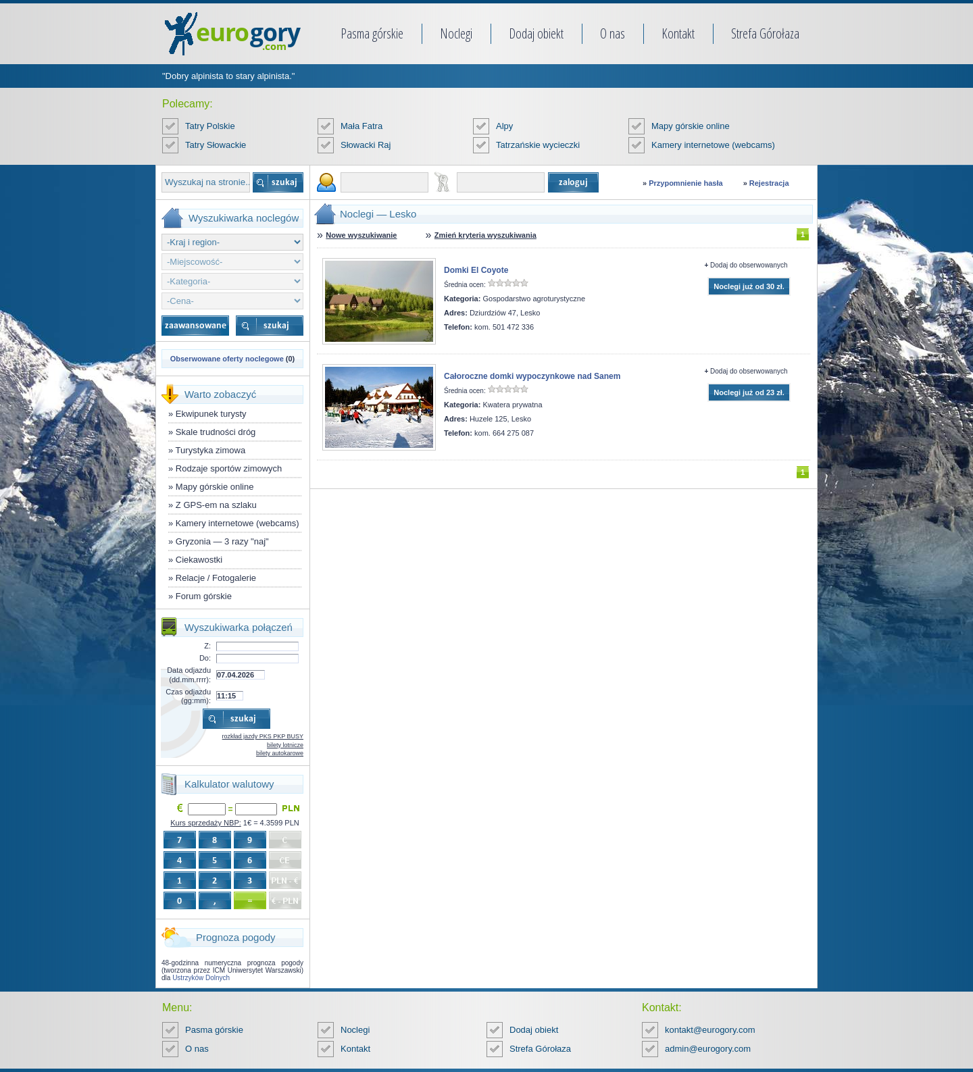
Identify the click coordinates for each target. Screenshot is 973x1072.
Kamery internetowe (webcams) (713, 145)
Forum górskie (204, 596)
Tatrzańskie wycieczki (538, 145)
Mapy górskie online (690, 126)
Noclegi (456, 33)
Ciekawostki (199, 560)
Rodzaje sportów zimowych (229, 468)
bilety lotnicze (285, 745)
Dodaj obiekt (536, 33)
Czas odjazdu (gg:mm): (188, 696)
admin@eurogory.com (708, 1049)
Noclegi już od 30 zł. (749, 286)
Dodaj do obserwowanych (749, 265)
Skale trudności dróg (216, 432)
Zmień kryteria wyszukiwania (485, 235)
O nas (612, 33)
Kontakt (678, 33)
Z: (207, 646)
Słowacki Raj (366, 145)
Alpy (504, 126)
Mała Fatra (361, 126)
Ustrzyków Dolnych (201, 977)
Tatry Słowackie (215, 145)
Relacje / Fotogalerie (216, 578)
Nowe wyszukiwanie (361, 235)
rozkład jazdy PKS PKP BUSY (262, 736)
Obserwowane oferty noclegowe (227, 359)
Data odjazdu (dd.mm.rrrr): (189, 674)
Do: (205, 658)
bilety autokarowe (279, 753)
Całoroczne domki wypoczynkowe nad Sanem (532, 376)
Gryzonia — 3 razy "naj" (222, 541)
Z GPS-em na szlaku (216, 505)
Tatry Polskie (210, 126)
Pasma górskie (372, 33)
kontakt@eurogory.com (710, 1030)
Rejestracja (769, 183)
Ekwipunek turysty (211, 414)
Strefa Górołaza (765, 33)
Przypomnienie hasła (685, 183)
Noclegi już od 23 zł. (749, 392)
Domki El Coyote (476, 270)
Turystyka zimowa (211, 450)
